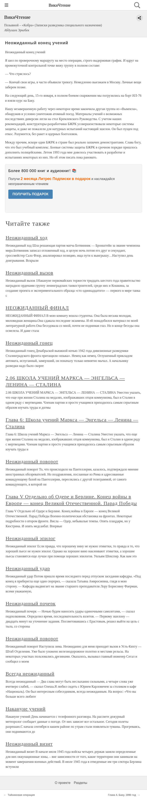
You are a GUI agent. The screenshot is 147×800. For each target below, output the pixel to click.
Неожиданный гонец (29, 343)
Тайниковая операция (21, 795)
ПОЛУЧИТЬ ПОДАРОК (30, 194)
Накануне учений (26, 708)
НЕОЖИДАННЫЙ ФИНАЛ (37, 308)
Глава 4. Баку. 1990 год (122, 795)
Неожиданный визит (29, 744)
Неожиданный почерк (31, 603)
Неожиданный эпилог (30, 538)
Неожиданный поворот (32, 461)
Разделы (80, 783)
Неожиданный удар (28, 568)
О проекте (62, 783)
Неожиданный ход (26, 237)
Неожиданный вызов (29, 272)
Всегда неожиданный (30, 673)
